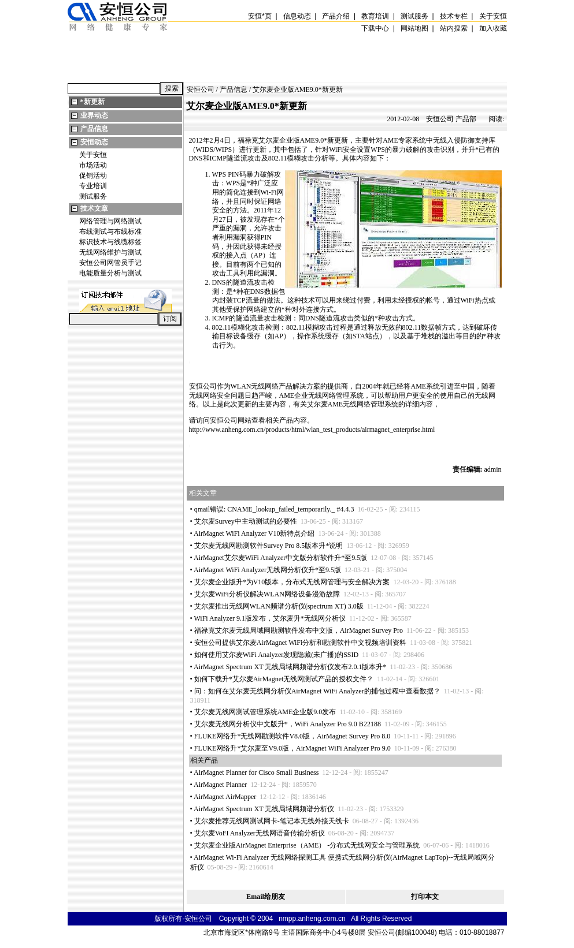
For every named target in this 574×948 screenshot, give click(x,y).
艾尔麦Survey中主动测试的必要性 (245, 521)
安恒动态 (94, 142)
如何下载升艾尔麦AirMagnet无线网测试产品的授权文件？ (284, 679)
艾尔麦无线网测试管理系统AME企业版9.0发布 (265, 712)
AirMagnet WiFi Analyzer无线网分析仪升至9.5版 (267, 570)
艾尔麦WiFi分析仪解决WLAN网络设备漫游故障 (267, 594)
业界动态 (94, 115)
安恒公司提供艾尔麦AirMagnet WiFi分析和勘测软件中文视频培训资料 (300, 643)
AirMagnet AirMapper (225, 797)
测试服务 (93, 196)
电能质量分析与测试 (110, 273)
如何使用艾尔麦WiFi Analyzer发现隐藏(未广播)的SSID (276, 655)
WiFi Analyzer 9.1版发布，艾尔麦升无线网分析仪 (270, 618)
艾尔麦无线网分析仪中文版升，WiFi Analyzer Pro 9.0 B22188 (287, 724)
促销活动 (93, 175)
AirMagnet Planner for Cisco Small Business (256, 772)
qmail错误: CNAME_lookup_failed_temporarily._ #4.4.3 (274, 509)
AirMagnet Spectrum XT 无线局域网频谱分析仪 (264, 809)
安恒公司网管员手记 (110, 263)
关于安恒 (93, 155)
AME (308, 140)
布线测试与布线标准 (110, 231)
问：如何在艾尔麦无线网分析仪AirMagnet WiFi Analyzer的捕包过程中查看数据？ (317, 691)
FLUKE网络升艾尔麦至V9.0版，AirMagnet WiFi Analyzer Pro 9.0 (292, 748)
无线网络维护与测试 (110, 252)
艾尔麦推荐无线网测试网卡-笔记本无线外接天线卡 (271, 821)
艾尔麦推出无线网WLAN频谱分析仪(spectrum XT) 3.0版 (279, 606)
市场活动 (93, 165)
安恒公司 (200, 89)
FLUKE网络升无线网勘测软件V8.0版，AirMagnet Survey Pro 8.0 (292, 736)
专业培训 (93, 186)
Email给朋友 (265, 897)
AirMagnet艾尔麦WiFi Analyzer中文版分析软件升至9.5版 (280, 558)
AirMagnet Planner (220, 785)
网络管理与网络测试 (110, 221)
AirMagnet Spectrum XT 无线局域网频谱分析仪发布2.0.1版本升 (290, 667)
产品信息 (94, 129)
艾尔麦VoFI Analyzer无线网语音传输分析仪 (259, 833)
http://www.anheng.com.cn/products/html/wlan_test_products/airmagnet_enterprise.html (312, 430)
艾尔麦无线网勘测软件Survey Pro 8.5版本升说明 (268, 546)
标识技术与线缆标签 (110, 242)
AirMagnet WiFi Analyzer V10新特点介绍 (254, 533)
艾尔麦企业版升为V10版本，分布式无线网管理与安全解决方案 (292, 582)
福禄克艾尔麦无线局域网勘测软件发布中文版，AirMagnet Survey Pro (298, 630)
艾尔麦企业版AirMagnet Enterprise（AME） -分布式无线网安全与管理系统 (307, 845)
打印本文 (425, 897)
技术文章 (94, 208)
